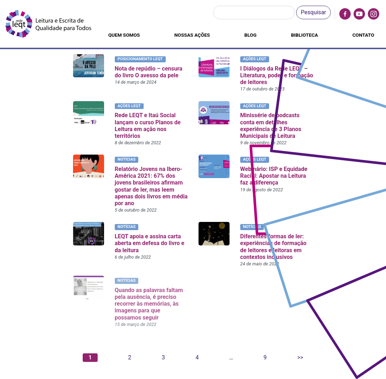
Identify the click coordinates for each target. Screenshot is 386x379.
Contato (363, 35)
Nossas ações (192, 35)
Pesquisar (313, 12)
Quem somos (124, 35)
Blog (251, 35)
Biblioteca (304, 35)
